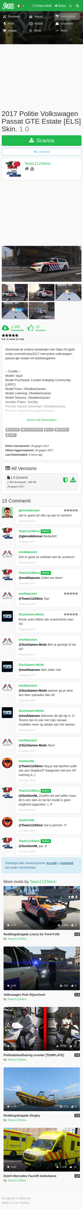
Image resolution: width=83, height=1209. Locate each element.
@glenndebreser (31, 536)
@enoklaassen (29, 578)
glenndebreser (29, 510)
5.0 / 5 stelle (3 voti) (13, 339)
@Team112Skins (31, 598)
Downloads (17, 330)
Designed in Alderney (16, 1198)
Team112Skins (38, 163)
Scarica (41, 140)
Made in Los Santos (15, 1202)
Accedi (52, 863)
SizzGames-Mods (31, 614)
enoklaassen (28, 552)
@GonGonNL (28, 795)
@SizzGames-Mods (33, 644)
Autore (45, 531)
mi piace (40, 330)
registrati (66, 863)
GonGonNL (27, 761)
